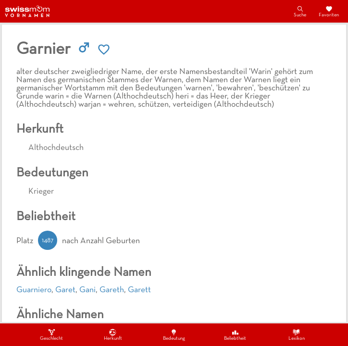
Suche (300, 11)
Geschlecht (51, 334)
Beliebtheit (235, 334)
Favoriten (329, 11)
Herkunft (113, 334)
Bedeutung (174, 334)
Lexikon (296, 334)
